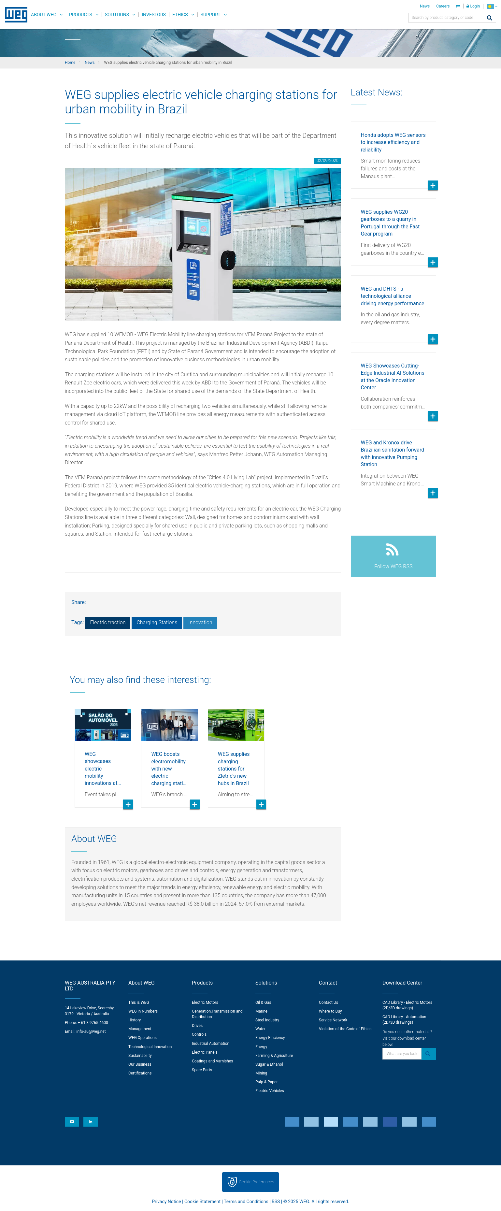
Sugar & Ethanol (269, 1064)
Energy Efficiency (270, 1037)
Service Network (333, 1020)
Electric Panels (205, 1052)
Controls (199, 1034)
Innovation (200, 622)
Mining (261, 1073)
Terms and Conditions (246, 1201)
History (134, 1020)
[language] (492, 6)
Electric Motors (205, 1002)
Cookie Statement (202, 1201)
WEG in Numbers (143, 1011)
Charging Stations (156, 622)
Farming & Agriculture (274, 1055)
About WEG (43, 14)
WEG (14, 14)
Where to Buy (330, 1011)
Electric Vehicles (269, 1090)
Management (139, 1029)
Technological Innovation (150, 1047)
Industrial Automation (210, 1043)
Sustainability (140, 1055)
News (425, 6)
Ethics (180, 14)
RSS (276, 1201)
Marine (261, 1011)
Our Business (139, 1064)
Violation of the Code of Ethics (345, 1029)
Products (80, 14)
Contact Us (328, 1002)
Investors (154, 14)
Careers (443, 6)
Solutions (117, 14)
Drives (197, 1025)
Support (211, 14)
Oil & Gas (263, 1002)
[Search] (489, 18)
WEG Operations (142, 1037)
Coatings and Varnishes (212, 1061)
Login (473, 6)
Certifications (139, 1073)
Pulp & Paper (266, 1082)
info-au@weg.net (91, 1031)
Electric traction (107, 622)
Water (260, 1029)
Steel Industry (267, 1020)
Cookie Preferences (256, 1181)
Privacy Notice (166, 1201)
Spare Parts (202, 1070)
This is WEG (138, 1002)
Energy (261, 1047)
